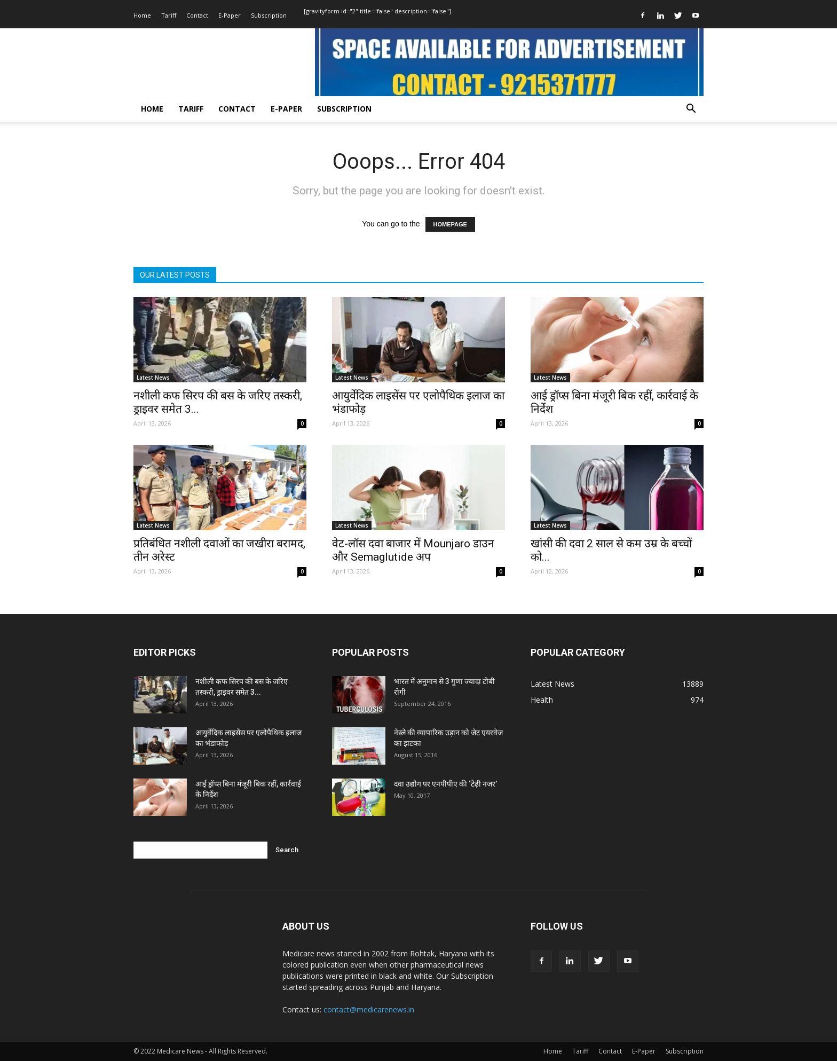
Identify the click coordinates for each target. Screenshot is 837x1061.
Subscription (269, 15)
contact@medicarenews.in (368, 1009)
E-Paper (229, 15)
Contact (197, 15)
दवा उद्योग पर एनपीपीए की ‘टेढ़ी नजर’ (445, 784)
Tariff (168, 15)
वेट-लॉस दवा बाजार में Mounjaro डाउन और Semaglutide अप (413, 550)
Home (142, 15)
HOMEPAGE (450, 224)
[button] (691, 110)
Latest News (153, 377)
